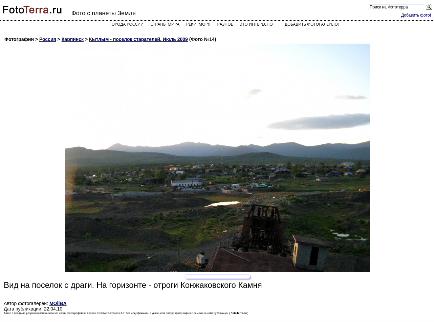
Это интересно (256, 24)
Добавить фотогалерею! (312, 24)
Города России (126, 24)
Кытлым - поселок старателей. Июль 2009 (138, 39)
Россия (47, 39)
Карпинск (73, 39)
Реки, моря (198, 24)
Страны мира (164, 24)
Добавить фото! (416, 15)
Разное (225, 24)
